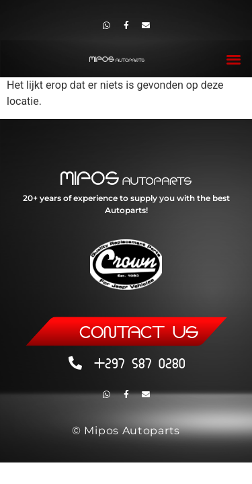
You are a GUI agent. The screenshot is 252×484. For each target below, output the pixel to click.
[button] (234, 59)
